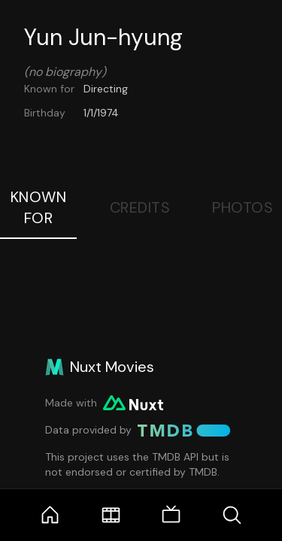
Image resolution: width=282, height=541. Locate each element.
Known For (39, 207)
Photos (242, 207)
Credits (140, 207)
